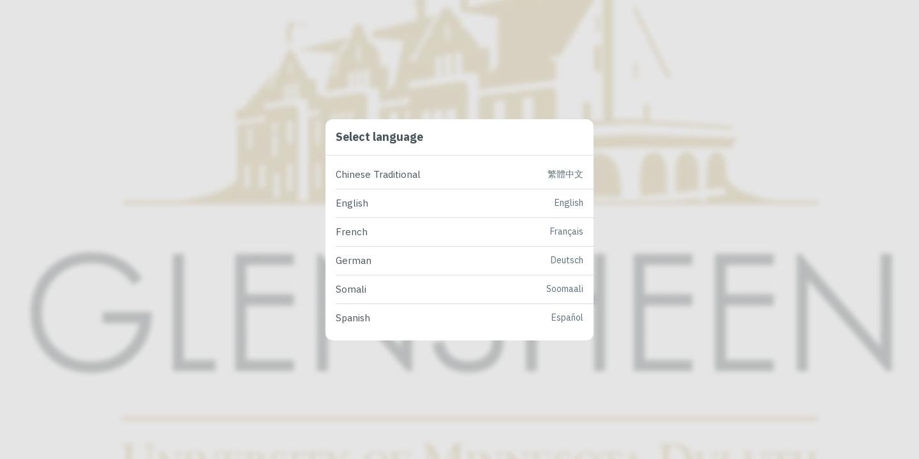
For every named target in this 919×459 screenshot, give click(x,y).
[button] (465, 175)
